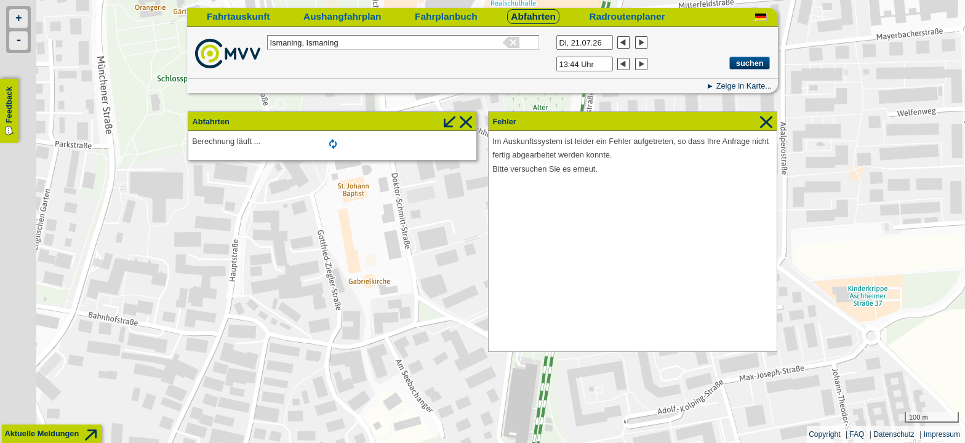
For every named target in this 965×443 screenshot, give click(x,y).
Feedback (9, 105)
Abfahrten (533, 16)
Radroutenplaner (627, 16)
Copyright (824, 434)
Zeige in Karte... (744, 85)
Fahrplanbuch (446, 16)
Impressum (942, 434)
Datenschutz (894, 434)
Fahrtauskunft (238, 16)
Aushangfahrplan (342, 16)
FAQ (856, 434)
